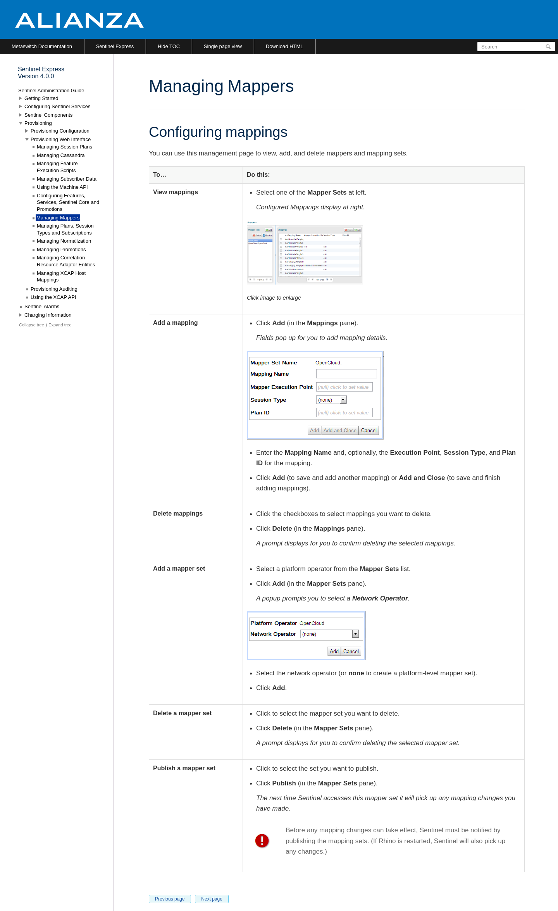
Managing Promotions (61, 249)
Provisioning (38, 123)
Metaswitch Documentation (42, 46)
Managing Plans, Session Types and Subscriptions (65, 229)
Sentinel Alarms (41, 306)
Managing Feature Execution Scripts (57, 166)
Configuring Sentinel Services (57, 106)
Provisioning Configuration (60, 131)
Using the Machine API (62, 187)
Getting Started (41, 98)
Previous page (170, 899)
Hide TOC (169, 46)
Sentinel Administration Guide (51, 90)
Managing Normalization (64, 241)
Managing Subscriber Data (66, 179)
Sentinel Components (48, 115)
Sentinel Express (115, 46)
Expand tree (59, 325)
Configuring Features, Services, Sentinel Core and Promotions (68, 202)
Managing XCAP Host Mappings (61, 276)
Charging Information (47, 315)
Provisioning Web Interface (61, 139)
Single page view (223, 46)
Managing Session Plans (64, 147)
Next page (211, 899)
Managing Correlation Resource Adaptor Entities (66, 261)
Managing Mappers (57, 218)
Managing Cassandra (61, 155)
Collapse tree (31, 325)
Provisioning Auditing (54, 289)
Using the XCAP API (53, 297)
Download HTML (284, 46)
